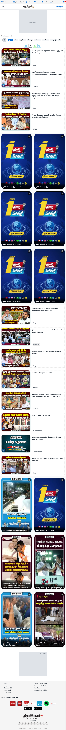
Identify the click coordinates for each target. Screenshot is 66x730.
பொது (34, 65)
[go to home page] (28, 7)
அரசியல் (35, 409)
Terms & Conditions (38, 728)
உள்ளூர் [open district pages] (59, 6)
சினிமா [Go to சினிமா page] (45, 2)
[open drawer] (3, 6)
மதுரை (35, 130)
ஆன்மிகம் (35, 387)
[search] (52, 6)
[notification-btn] (64, 2)
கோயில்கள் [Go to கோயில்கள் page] (55, 2)
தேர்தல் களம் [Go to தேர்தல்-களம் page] (6, 2)
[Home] (1, 36)
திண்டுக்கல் (36, 344)
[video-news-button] (3, 63)
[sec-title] (33, 697)
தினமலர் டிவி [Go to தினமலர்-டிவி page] (18, 2)
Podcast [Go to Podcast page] (28, 2)
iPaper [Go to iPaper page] (37, 2)
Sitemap (45, 728)
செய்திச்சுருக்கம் (37, 430)
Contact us (30, 728)
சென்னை (35, 87)
